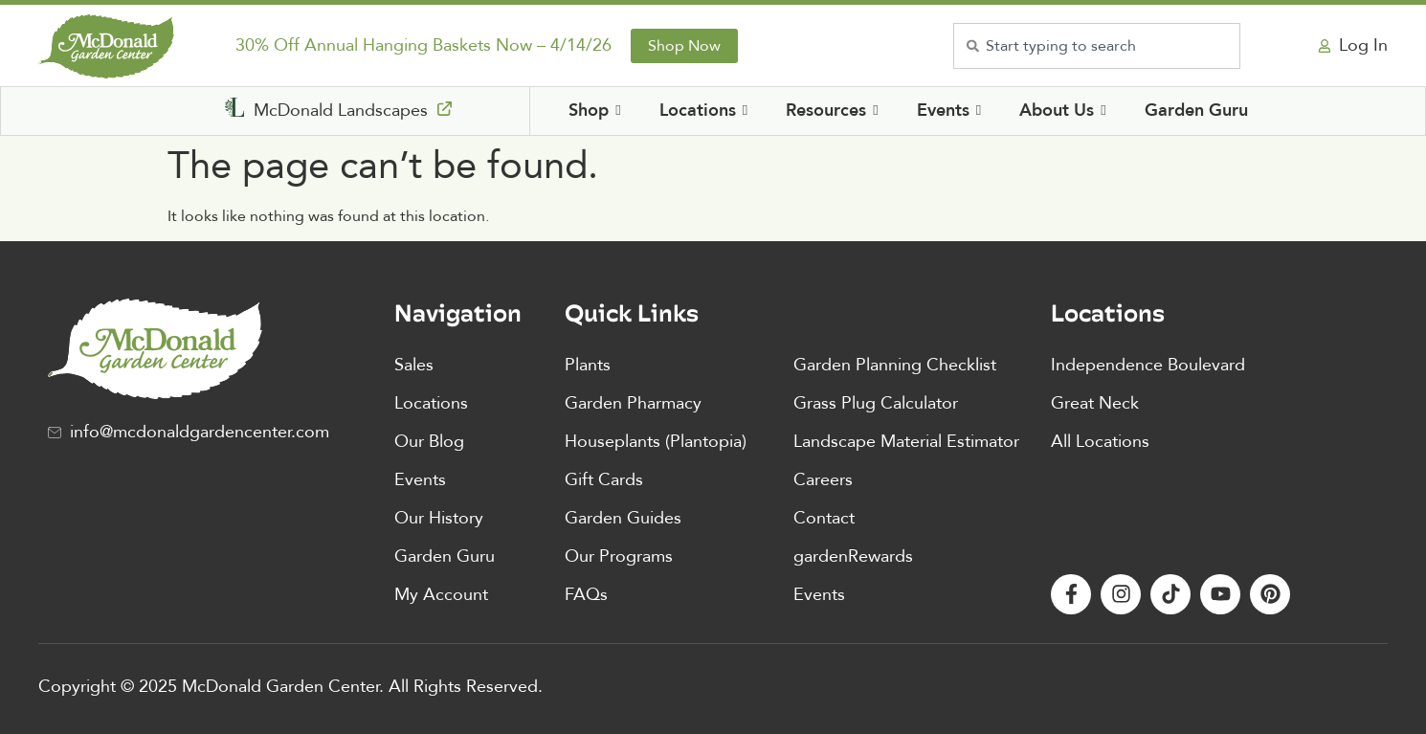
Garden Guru (444, 556)
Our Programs (619, 556)
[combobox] (1096, 46)
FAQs (586, 595)
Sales (414, 365)
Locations (431, 403)
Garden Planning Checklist (894, 365)
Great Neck (1095, 403)
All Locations (1100, 442)
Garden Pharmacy (633, 403)
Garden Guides (623, 518)
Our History (438, 518)
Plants (588, 365)
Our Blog (429, 442)
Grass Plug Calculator (875, 403)
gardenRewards (853, 556)
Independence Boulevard (1148, 365)
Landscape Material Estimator (906, 442)
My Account (441, 595)
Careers (823, 480)
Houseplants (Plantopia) (655, 442)
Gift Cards (604, 480)
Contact (824, 518)
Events (420, 480)
